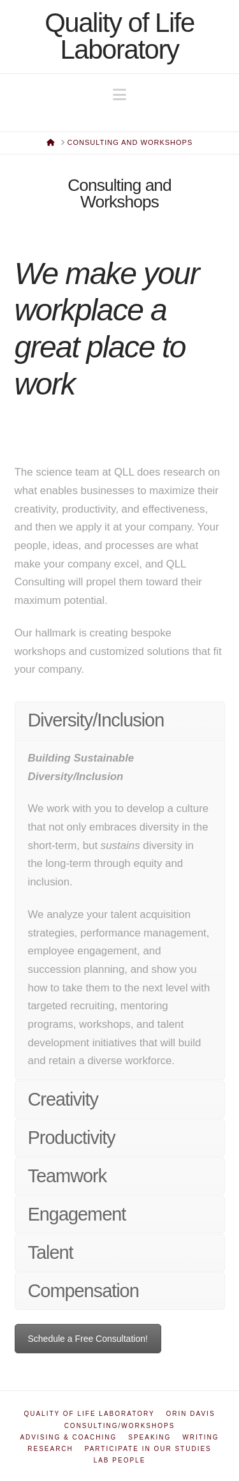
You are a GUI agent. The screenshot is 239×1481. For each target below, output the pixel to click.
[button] (119, 95)
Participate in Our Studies (148, 1448)
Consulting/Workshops (119, 1425)
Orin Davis (190, 1413)
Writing (200, 1437)
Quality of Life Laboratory (119, 36)
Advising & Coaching (68, 1437)
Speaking (149, 1437)
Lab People (120, 1460)
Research (50, 1448)
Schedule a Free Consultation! (88, 1339)
